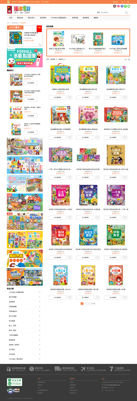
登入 (123, 2)
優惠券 (96, 18)
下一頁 (93, 303)
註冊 (128, 2)
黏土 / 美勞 (24, 326)
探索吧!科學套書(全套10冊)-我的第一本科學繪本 (31, 35)
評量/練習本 (24, 311)
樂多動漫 (86, 18)
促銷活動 (75, 18)
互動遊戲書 (24, 306)
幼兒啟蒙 (24, 321)
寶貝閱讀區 (15, 23)
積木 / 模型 (24, 330)
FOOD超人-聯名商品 (24, 359)
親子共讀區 (24, 316)
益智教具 (24, 302)
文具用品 (24, 354)
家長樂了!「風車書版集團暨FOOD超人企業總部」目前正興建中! (30, 2)
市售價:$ (27, 38)
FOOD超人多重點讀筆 (58, 18)
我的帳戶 (115, 2)
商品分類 (31, 18)
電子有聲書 (24, 297)
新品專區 (43, 18)
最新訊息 (20, 18)
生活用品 (24, 349)
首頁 (10, 18)
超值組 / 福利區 (24, 345)
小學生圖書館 (24, 335)
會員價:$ (29, 40)
